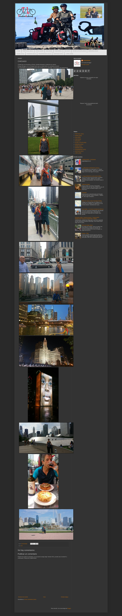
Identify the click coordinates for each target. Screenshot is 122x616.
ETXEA (18, 51)
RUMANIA (84, 192)
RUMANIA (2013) (31, 53)
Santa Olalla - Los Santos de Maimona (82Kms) (92, 209)
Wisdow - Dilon (85, 233)
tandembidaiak (86, 60)
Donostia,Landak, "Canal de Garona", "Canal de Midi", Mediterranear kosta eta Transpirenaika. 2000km (87, 218)
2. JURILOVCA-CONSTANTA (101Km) (90, 168)
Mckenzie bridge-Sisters (87, 225)
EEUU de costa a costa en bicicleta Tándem (92, 201)
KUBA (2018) (58, 51)
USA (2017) (67, 51)
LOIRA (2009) (69, 53)
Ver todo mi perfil (85, 64)
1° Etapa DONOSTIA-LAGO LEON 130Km (91, 176)
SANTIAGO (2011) (58, 53)
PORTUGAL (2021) (28, 51)
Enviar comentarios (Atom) (30, 599)
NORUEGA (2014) (93, 51)
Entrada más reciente (23, 597)
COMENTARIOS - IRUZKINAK (89, 159)
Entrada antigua (64, 597)
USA (22, 545)
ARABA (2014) (20, 53)
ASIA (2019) (49, 51)
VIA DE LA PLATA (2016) (79, 51)
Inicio (44, 597)
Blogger (69, 608)
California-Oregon (86, 184)
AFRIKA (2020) (39, 51)
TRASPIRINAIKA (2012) (44, 53)
